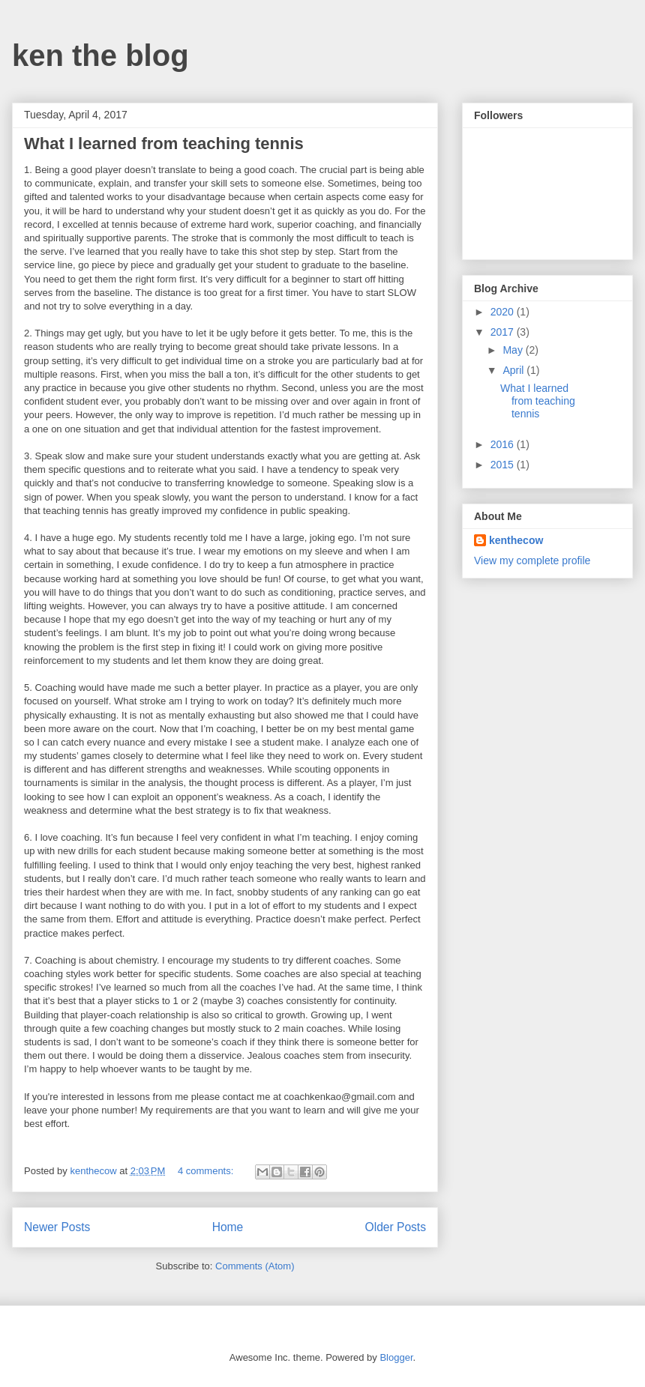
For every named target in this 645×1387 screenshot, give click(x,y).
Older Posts (395, 1227)
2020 (503, 312)
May (513, 350)
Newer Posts (57, 1227)
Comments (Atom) (254, 1266)
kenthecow (516, 540)
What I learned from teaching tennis (164, 143)
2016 (503, 444)
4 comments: (207, 1170)
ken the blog (100, 55)
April (514, 370)
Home (228, 1227)
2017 (503, 332)
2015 (503, 465)
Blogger (396, 1357)
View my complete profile (532, 560)
